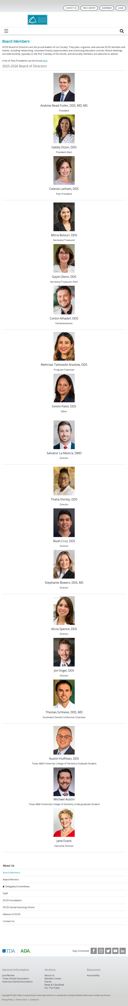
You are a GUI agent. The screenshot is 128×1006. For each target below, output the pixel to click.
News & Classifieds (54, 984)
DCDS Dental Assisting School (18, 907)
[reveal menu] (6, 31)
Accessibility (93, 975)
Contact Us (71, 8)
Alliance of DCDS (11, 914)
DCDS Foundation (12, 900)
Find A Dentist (89, 8)
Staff (5, 893)
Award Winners (11, 879)
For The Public (52, 987)
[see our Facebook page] (94, 951)
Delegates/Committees (17, 886)
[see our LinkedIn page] (122, 951)
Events (48, 981)
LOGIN (120, 8)
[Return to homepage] (64, 20)
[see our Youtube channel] (115, 951)
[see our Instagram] (101, 951)
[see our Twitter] (108, 951)
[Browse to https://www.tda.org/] (16, 951)
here (44, 60)
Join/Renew (107, 8)
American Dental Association (17, 981)
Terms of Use (21, 999)
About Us (8, 865)
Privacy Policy (7, 999)
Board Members (11, 872)
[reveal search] (122, 31)
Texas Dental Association (15, 978)
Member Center (53, 978)
